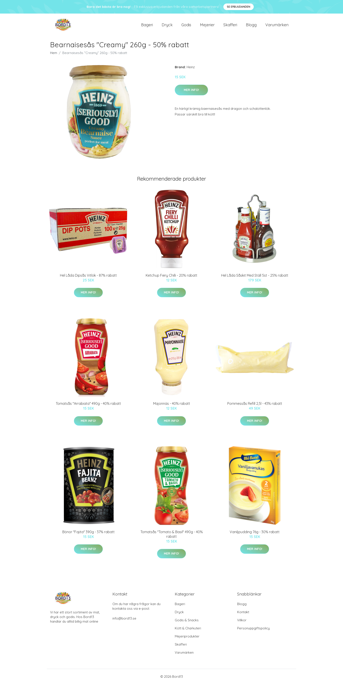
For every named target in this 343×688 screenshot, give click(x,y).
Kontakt (243, 616)
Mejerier (207, 26)
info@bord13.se (124, 622)
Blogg (251, 26)
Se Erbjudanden (238, 6)
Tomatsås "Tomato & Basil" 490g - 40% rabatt (171, 537)
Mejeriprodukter (187, 640)
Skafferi (230, 26)
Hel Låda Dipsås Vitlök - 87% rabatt (88, 279)
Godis (186, 26)
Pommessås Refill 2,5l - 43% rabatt (254, 407)
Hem (53, 56)
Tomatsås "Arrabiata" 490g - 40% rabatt (88, 407)
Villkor (242, 624)
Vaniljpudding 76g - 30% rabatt (255, 535)
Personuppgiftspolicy (253, 632)
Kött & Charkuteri (188, 632)
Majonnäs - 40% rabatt (171, 407)
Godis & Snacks (187, 624)
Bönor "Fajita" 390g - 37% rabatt (88, 535)
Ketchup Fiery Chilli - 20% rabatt (171, 279)
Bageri (147, 26)
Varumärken (277, 26)
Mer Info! (191, 94)
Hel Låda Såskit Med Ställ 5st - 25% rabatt (254, 279)
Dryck (167, 26)
